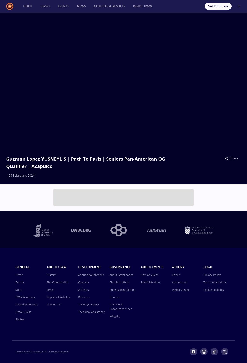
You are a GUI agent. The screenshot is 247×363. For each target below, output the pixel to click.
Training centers (88, 304)
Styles (50, 290)
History (51, 275)
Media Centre (180, 290)
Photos (19, 319)
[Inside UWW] (142, 6)
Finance (114, 297)
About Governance (121, 275)
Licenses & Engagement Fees (120, 306)
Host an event (149, 275)
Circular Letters (119, 282)
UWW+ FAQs (23, 312)
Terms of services (214, 282)
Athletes (83, 290)
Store (18, 290)
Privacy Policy (212, 275)
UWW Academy (25, 297)
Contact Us (54, 304)
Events (19, 282)
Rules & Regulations (122, 290)
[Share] (227, 158)
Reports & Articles (58, 297)
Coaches (83, 282)
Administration (150, 282)
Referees (84, 297)
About (176, 275)
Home (19, 275)
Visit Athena (179, 282)
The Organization (58, 282)
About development (91, 275)
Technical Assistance (91, 312)
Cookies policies (213, 290)
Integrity (114, 316)
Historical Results (26, 304)
